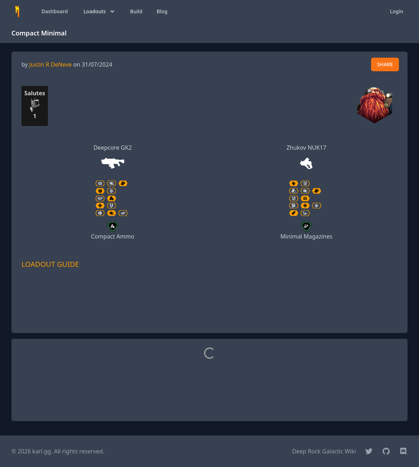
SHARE (385, 64)
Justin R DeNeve (50, 64)
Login (396, 11)
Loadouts (99, 11)
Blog (162, 11)
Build (136, 11)
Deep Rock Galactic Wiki (324, 451)
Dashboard (55, 11)
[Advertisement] (209, 311)
